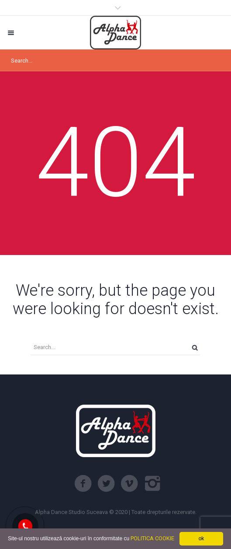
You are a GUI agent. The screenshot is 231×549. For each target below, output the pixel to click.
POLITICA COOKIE (152, 538)
